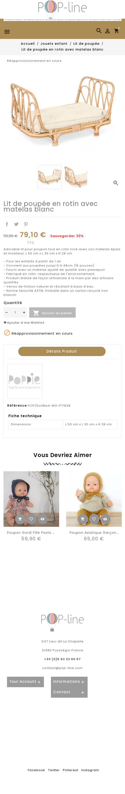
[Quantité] (15, 312)
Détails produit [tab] (61, 351)
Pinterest (26, 224)
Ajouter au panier (52, 313)
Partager (7, 224)
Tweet (16, 224)
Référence (17, 405)
